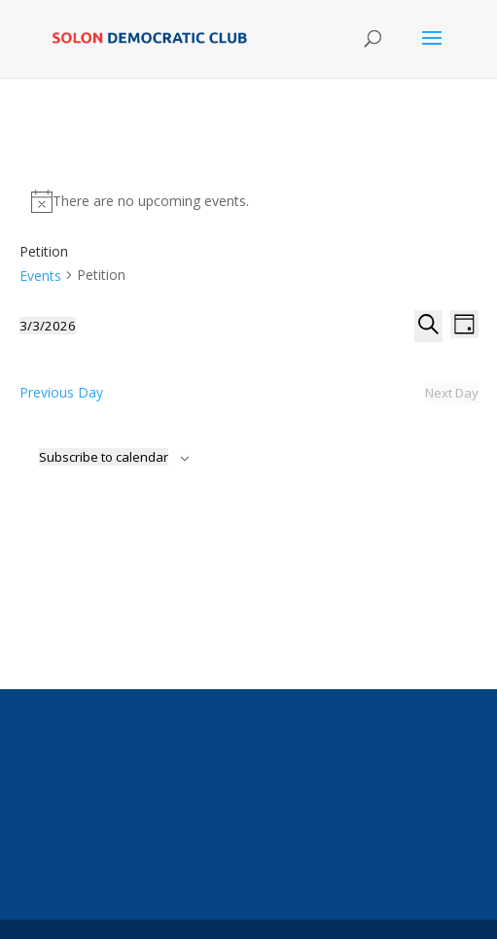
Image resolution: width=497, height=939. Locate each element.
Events (40, 275)
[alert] (249, 201)
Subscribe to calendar (103, 457)
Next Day (452, 392)
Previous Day (61, 392)
